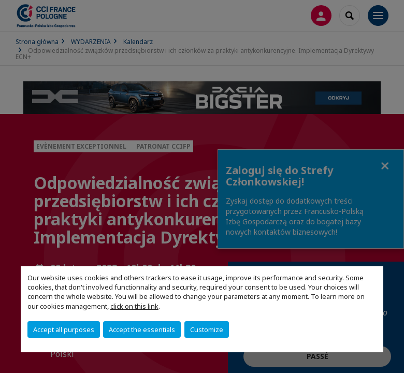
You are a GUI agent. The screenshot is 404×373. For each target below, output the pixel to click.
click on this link (134, 306)
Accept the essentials (142, 329)
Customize (206, 329)
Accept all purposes (63, 329)
